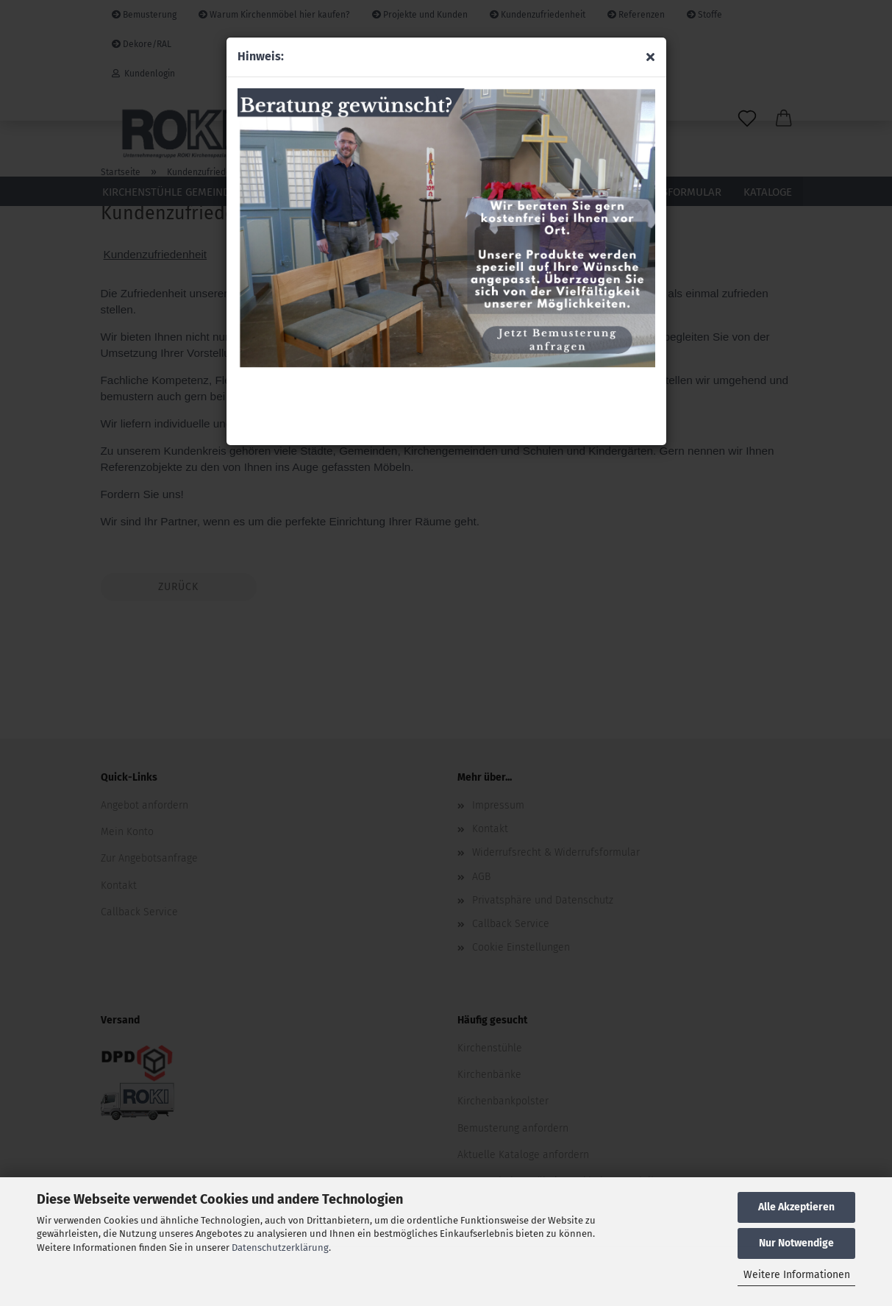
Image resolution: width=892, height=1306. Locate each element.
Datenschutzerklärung (280, 1247)
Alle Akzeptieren (796, 1207)
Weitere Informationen (796, 1274)
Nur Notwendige (796, 1243)
